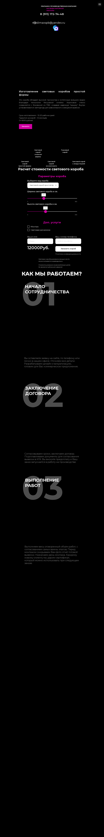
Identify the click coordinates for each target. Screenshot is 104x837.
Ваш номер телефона (66, 237)
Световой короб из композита (51, 164)
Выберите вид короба (37, 181)
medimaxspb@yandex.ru (48, 22)
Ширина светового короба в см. (42, 191)
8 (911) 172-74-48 (52, 14)
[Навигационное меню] (99, 4)
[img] (34, 6)
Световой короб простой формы (25, 164)
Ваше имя (32, 237)
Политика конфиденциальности (68, 254)
